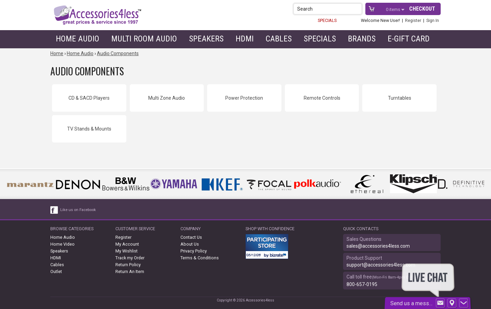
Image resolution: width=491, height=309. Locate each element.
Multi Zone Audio (166, 98)
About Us (189, 244)
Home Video (62, 244)
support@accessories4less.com (381, 265)
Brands (362, 39)
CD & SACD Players (89, 98)
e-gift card (409, 39)
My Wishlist (126, 251)
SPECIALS (327, 20)
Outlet (56, 271)
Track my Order (129, 257)
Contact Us (191, 237)
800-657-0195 (362, 284)
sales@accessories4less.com (378, 246)
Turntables (399, 98)
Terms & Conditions (199, 257)
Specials (320, 39)
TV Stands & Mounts (89, 129)
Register (413, 20)
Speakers (206, 39)
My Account (127, 244)
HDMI (245, 39)
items (393, 9)
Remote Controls (322, 98)
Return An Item (129, 271)
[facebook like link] (54, 210)
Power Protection (244, 98)
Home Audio (77, 39)
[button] (357, 8)
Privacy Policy (193, 251)
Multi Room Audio (144, 39)
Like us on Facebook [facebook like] (78, 210)
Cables (279, 39)
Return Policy (128, 264)
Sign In (432, 20)
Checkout (422, 8)
